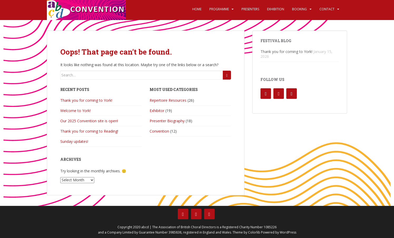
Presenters (250, 9)
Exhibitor (157, 110)
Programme (219, 9)
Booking (299, 9)
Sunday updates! (74, 141)
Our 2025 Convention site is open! (89, 120)
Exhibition (275, 9)
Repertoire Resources (168, 100)
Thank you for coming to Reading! (89, 131)
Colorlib (254, 232)
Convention (159, 131)
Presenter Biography (167, 120)
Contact (326, 9)
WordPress (288, 232)
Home (196, 9)
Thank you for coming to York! (86, 100)
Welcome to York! (75, 110)
